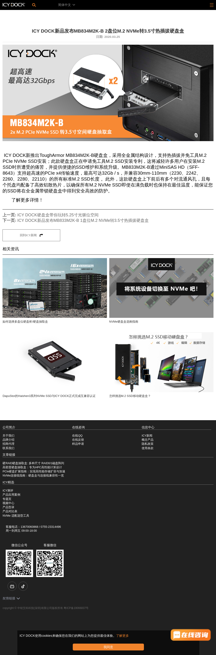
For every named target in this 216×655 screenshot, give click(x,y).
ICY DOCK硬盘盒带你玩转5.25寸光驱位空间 (58, 215)
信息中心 (148, 427)
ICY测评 (8, 490)
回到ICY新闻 (31, 235)
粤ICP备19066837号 (76, 608)
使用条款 (148, 448)
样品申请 (78, 443)
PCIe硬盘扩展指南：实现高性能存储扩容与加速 (34, 471)
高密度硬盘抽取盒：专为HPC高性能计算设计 (32, 467)
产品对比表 (10, 511)
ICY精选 (8, 482)
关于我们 (8, 435)
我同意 (108, 647)
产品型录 (8, 507)
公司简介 (9, 427)
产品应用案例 (11, 494)
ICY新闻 (147, 435)
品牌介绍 (8, 439)
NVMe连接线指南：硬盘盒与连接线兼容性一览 (33, 475)
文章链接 (9, 454)
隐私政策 (148, 443)
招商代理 (8, 443)
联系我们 (8, 448)
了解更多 (122, 635)
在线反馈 (78, 439)
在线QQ (77, 435)
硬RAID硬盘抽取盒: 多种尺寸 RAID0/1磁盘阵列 (33, 463)
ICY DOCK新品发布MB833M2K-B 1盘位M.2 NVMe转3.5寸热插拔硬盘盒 (83, 220)
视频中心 (8, 503)
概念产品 (148, 439)
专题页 (7, 499)
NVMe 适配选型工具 (16, 515)
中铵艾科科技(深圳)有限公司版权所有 (40, 608)
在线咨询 (78, 427)
